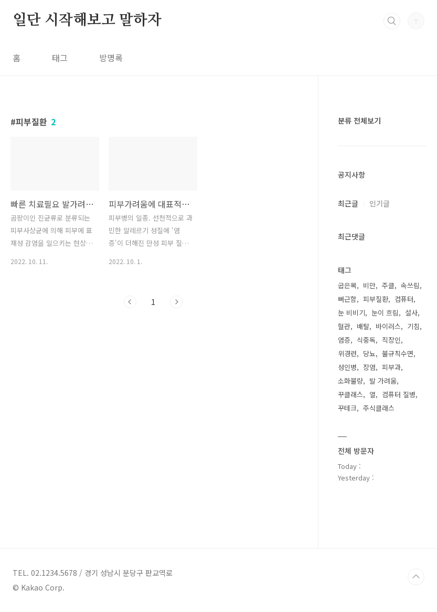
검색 (392, 21)
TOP (416, 577)
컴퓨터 (404, 299)
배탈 (363, 326)
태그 (60, 57)
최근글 (348, 203)
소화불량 (350, 381)
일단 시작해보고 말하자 (87, 20)
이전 (130, 302)
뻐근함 (347, 299)
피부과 (391, 367)
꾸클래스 (350, 394)
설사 (411, 313)
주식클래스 (379, 408)
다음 (176, 302)
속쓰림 (410, 285)
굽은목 (347, 285)
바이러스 (388, 326)
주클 (388, 285)
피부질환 (375, 299)
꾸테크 (347, 408)
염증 (344, 340)
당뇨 (369, 353)
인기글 (379, 203)
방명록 (111, 57)
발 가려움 (383, 381)
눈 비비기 (351, 313)
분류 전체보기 (359, 120)
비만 (369, 285)
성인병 (347, 367)
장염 (369, 367)
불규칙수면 (397, 353)
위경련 (347, 353)
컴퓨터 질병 (398, 394)
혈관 (344, 326)
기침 (413, 326)
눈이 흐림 (385, 313)
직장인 (391, 340)
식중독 (366, 340)
